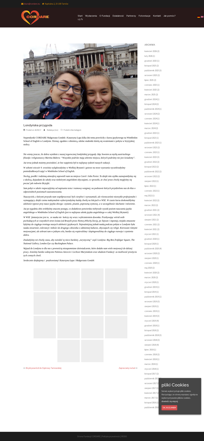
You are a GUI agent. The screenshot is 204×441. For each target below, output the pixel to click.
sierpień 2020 (150, 258)
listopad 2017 (150, 373)
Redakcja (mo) (52, 130)
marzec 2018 (149, 364)
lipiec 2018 (148, 349)
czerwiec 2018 (150, 354)
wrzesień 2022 (150, 176)
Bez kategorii (76, 130)
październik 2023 (151, 142)
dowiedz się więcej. (170, 401)
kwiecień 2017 (150, 393)
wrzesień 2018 (150, 340)
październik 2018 (151, 335)
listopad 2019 (150, 292)
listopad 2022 (150, 166)
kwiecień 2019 (150, 316)
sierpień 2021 (150, 219)
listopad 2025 (150, 65)
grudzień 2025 (150, 60)
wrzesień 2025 (150, 75)
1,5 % (80, 19)
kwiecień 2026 (150, 51)
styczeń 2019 (150, 320)
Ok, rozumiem (169, 408)
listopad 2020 (150, 243)
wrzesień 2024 (150, 113)
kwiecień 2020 (150, 272)
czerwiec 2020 (150, 263)
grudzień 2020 (150, 239)
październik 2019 (151, 296)
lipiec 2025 (148, 80)
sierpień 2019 (150, 306)
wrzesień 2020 (150, 253)
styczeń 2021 (150, 234)
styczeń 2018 (150, 369)
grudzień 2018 (150, 325)
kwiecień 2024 (150, 123)
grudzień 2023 (150, 133)
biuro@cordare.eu (32, 3)
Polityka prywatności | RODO (114, 436)
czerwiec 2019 (150, 311)
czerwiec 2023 (150, 152)
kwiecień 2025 (150, 89)
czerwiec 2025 (150, 85)
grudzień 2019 (150, 287)
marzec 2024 (149, 128)
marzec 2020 (149, 277)
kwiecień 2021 (150, 229)
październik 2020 (151, 248)
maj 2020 (148, 267)
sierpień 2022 (150, 181)
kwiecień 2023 (150, 157)
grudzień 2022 (150, 162)
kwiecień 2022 (150, 200)
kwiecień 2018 (150, 359)
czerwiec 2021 (150, 224)
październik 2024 (151, 109)
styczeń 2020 (150, 282)
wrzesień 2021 (150, 214)
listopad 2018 (150, 330)
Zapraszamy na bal (127, 368)
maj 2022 (148, 195)
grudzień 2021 (150, 210)
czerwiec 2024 (150, 118)
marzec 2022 (149, 205)
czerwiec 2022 (150, 190)
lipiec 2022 (148, 186)
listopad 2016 (150, 402)
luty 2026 (148, 56)
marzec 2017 (149, 397)
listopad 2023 (150, 137)
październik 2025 (151, 70)
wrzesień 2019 (150, 301)
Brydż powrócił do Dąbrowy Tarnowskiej (43, 368)
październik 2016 (151, 407)
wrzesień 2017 (150, 383)
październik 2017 (151, 378)
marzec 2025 (149, 94)
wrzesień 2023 (150, 147)
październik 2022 (151, 171)
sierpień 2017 (150, 388)
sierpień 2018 (150, 344)
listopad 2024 (150, 104)
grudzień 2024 (150, 99)
